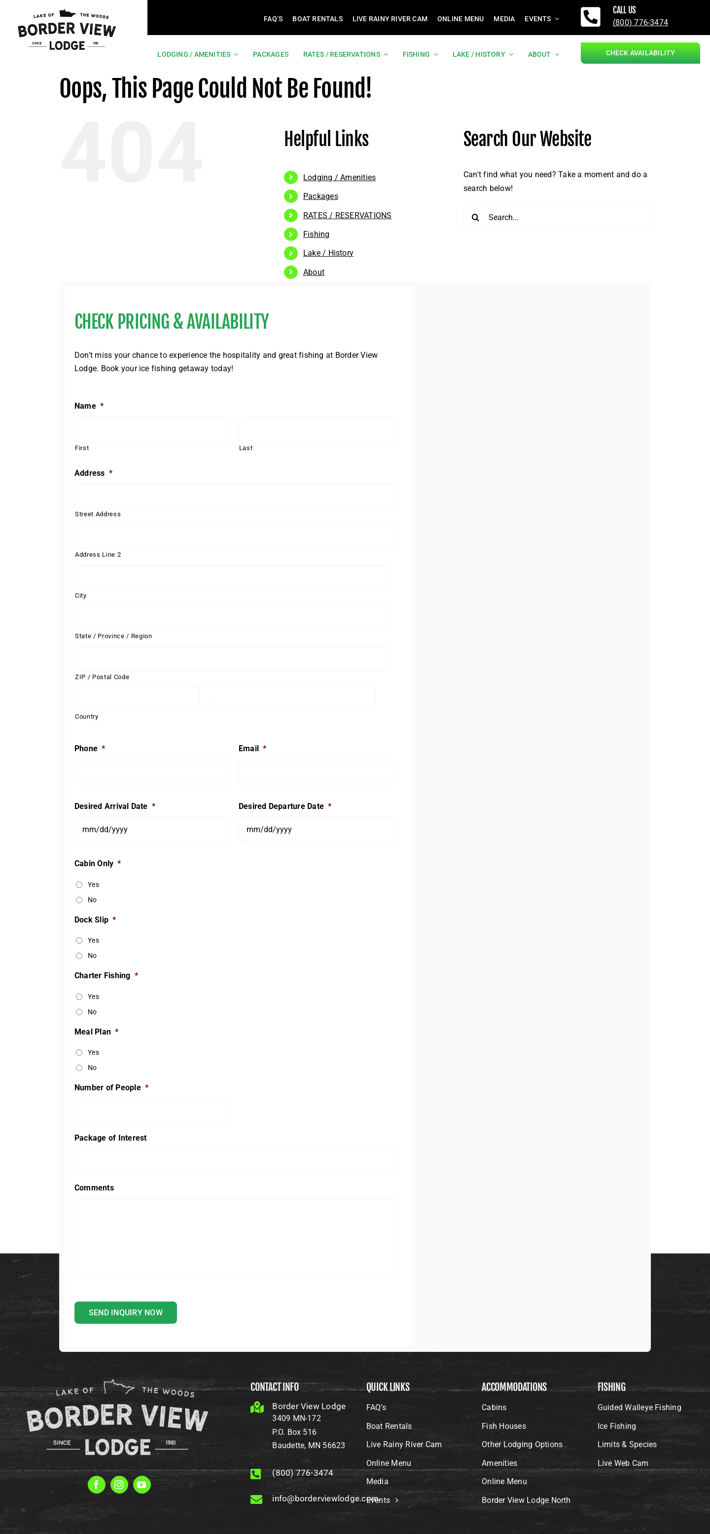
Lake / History (328, 253)
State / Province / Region (113, 636)
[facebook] (97, 1485)
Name (89, 406)
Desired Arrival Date (114, 806)
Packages (320, 196)
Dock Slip (95, 919)
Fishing (316, 234)
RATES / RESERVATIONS (347, 215)
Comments (94, 1187)
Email (252, 748)
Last (246, 448)
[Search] (475, 217)
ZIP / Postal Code (102, 677)
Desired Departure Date (285, 806)
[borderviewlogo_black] (67, 8)
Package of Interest (110, 1138)
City (81, 595)
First (82, 448)
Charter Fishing (106, 975)
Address (93, 473)
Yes (93, 884)
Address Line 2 (98, 554)
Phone (89, 748)
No (92, 900)
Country (87, 716)
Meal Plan (96, 1031)
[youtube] (142, 1485)
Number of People (111, 1087)
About (313, 272)
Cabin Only (97, 863)
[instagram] (119, 1485)
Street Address (98, 514)
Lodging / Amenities (339, 177)
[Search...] (557, 217)
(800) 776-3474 (640, 22)
